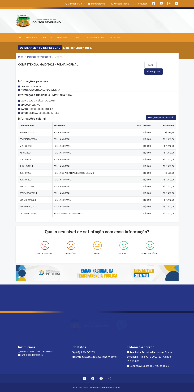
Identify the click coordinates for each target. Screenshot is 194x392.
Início (21, 56)
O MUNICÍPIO (47, 37)
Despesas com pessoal (39, 56)
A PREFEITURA (31, 37)
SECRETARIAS (62, 37)
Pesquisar (153, 71)
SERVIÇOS (77, 37)
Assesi (84, 387)
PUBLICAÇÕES (114, 37)
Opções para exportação (161, 117)
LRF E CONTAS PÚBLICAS (95, 37)
